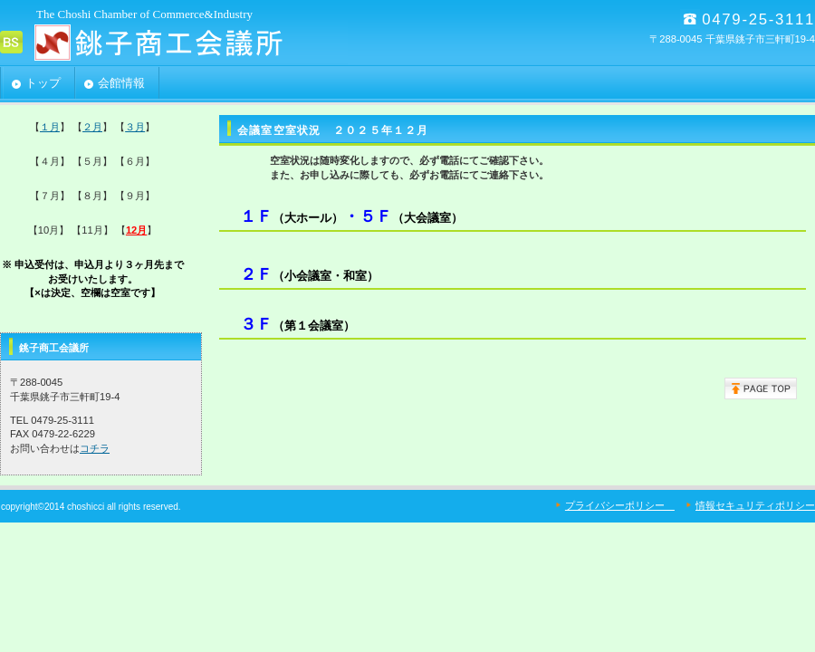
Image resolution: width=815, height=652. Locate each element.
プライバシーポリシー (620, 505)
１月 (50, 126)
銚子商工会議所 (181, 42)
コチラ (95, 448)
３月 (135, 126)
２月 (92, 126)
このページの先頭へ (760, 388)
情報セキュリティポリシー (755, 505)
